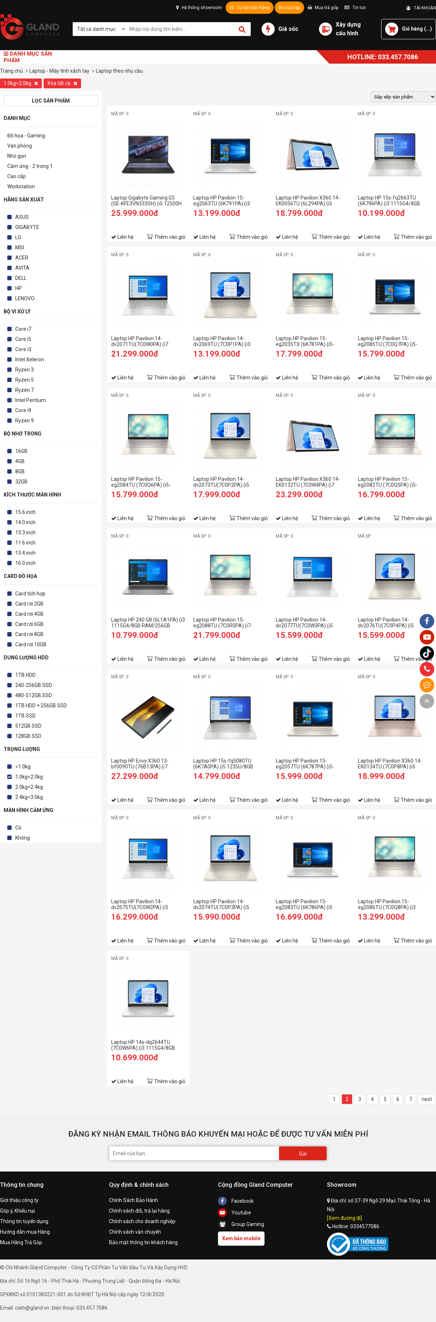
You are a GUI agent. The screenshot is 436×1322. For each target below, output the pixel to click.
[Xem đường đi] (344, 1218)
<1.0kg (23, 767)
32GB (21, 482)
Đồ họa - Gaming (26, 135)
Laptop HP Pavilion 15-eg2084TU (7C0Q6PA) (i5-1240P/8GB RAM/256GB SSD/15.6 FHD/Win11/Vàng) (143, 482)
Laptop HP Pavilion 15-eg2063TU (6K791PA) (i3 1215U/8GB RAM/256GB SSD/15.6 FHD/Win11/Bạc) (223, 200)
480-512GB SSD (33, 695)
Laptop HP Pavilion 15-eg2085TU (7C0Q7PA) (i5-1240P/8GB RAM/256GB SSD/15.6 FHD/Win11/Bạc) (388, 341)
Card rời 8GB (29, 634)
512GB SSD (28, 726)
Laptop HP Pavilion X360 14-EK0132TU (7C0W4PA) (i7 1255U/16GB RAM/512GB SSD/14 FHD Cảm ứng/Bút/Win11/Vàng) (308, 482)
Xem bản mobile (241, 1238)
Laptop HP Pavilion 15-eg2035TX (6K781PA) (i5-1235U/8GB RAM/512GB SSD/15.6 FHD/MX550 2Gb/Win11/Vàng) (305, 341)
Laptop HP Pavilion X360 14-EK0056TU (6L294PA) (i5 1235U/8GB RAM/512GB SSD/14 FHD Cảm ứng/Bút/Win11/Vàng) (308, 200)
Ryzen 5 (24, 380)
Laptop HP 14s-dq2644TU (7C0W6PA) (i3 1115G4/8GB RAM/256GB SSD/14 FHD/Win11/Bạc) (143, 1045)
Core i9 (23, 410)
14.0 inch (25, 522)
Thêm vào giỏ (169, 237)
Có (18, 828)
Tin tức (355, 7)
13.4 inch (25, 553)
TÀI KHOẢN (421, 8)
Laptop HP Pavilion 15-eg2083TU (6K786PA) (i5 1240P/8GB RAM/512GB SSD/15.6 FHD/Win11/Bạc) (306, 904)
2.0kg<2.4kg (29, 787)
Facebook (236, 1201)
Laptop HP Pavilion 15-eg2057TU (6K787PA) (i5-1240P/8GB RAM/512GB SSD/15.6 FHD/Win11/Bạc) (306, 764)
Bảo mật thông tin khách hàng (143, 1242)
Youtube (234, 1212)
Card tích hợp (30, 593)
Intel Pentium (30, 400)
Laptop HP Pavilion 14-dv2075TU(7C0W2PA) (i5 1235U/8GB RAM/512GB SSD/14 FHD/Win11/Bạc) (139, 904)
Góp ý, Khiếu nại (17, 1211)
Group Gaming (241, 1224)
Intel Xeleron (29, 359)
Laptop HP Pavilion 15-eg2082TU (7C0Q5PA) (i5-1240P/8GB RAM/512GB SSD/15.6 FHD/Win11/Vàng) (390, 482)
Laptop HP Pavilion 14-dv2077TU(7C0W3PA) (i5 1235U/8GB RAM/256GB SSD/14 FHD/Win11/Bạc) (304, 622)
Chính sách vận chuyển (135, 1232)
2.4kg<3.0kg (29, 797)
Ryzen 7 (24, 390)
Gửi (303, 1154)
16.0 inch (25, 563)
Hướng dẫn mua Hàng (25, 1232)
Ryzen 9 (24, 420)
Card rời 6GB (29, 624)
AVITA (22, 268)
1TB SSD (25, 716)
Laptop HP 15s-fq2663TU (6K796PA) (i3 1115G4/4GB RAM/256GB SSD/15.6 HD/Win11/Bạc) (389, 200)
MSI (19, 247)
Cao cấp (16, 176)
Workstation (21, 186)
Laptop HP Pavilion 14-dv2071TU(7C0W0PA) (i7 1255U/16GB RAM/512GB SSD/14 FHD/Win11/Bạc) (140, 341)
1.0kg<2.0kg (21, 83)
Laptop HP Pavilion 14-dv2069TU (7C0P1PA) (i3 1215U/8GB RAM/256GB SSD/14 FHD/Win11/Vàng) (223, 341)
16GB (21, 451)
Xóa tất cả (62, 83)
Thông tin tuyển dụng (24, 1221)
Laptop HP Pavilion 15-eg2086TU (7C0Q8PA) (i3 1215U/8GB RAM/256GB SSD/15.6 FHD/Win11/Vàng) (390, 904)
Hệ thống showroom (199, 7)
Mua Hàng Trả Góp (21, 1242)
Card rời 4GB (29, 614)
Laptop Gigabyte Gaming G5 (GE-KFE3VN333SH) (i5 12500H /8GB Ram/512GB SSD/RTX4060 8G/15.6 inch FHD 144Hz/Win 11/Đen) (147, 200)
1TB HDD (25, 675)
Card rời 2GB (29, 604)
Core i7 (23, 329)
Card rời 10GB (31, 644)
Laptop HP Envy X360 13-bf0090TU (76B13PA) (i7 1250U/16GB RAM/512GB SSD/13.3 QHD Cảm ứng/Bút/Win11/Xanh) (140, 764)
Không (22, 838)
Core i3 (23, 349)
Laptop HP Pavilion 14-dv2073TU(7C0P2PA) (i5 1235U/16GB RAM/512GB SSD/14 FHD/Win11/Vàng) (223, 482)
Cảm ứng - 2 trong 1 (30, 166)
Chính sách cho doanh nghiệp (142, 1221)
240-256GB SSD (33, 685)
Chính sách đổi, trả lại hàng (139, 1211)
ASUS (22, 217)
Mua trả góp (323, 7)
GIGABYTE (27, 227)
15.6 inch (25, 512)
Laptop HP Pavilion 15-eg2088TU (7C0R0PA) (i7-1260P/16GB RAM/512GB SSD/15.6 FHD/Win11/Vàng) (225, 622)
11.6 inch (25, 543)
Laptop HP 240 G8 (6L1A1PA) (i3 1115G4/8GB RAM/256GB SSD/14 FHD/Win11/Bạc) (148, 622)
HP (18, 288)
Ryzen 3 (24, 370)
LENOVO (25, 298)
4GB (20, 461)
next (427, 1099)
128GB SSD (28, 736)
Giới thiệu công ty (19, 1200)
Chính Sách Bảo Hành (133, 1200)
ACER (21, 258)
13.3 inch (25, 532)
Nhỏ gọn (16, 156)
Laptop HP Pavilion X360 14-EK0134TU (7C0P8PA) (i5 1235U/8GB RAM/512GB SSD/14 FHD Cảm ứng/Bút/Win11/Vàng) (390, 764)
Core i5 (23, 339)
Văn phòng (19, 146)
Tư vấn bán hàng (250, 7)
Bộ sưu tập (289, 7)
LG (18, 237)
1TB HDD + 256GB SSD (41, 705)
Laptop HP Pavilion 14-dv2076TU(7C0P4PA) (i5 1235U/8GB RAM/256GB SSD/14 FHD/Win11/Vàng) (388, 622)
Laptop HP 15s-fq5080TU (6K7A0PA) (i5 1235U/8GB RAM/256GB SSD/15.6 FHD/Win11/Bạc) (223, 764)
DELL (21, 278)
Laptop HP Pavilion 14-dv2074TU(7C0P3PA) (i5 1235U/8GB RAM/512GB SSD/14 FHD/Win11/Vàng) (223, 904)
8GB (20, 471)
